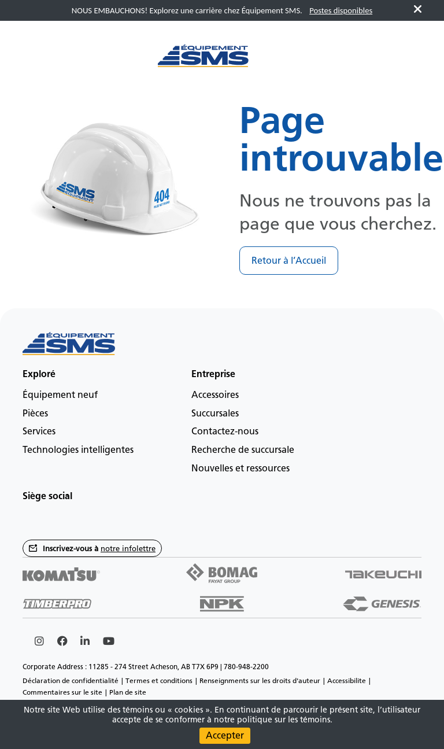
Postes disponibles (340, 10)
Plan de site (127, 692)
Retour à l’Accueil (288, 260)
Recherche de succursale (242, 449)
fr (386, 61)
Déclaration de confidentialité (71, 681)
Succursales (215, 413)
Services (39, 431)
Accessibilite (346, 681)
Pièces (35, 413)
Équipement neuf (60, 394)
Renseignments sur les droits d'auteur (259, 681)
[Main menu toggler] (43, 61)
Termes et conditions (159, 681)
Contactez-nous (224, 431)
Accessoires (215, 394)
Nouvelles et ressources (240, 468)
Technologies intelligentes (78, 449)
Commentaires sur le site (62, 692)
